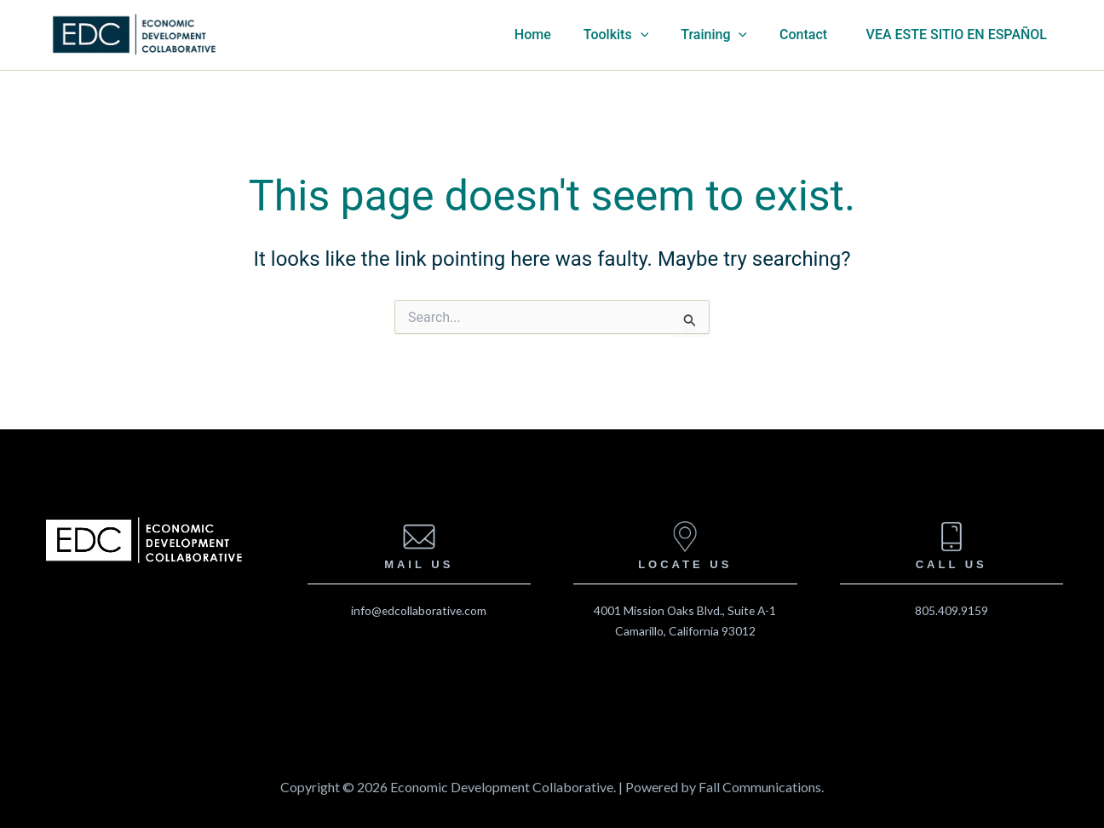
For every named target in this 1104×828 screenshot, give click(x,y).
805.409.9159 (951, 610)
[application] (664, 35)
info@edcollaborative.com (418, 610)
